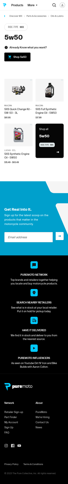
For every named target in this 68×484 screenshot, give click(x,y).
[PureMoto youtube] (20, 445)
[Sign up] (60, 236)
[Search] (54, 5)
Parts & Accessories (36, 16)
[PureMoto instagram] (7, 445)
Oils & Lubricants (59, 16)
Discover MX (15, 16)
